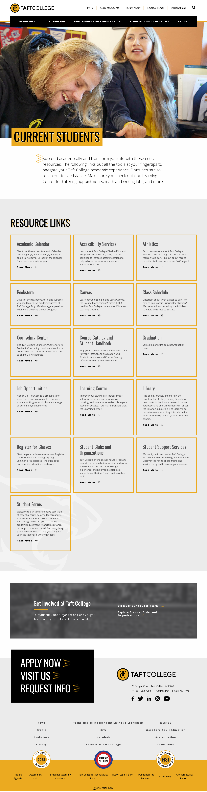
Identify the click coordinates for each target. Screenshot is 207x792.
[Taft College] (164, 674)
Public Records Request (146, 776)
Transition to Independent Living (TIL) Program (108, 722)
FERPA (129, 774)
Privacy (114, 774)
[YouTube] (167, 699)
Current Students (109, 7)
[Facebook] (133, 699)
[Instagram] (157, 699)
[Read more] (40, 258)
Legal (122, 774)
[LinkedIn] (149, 699)
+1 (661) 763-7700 (141, 690)
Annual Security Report (184, 776)
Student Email (178, 7)
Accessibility (165, 776)
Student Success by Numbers (60, 776)
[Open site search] (194, 7)
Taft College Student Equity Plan (93, 776)
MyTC (90, 7)
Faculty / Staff (133, 7)
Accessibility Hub (35, 776)
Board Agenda (18, 776)
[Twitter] (140, 699)
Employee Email (155, 7)
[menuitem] (90, 8)
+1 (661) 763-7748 (179, 690)
